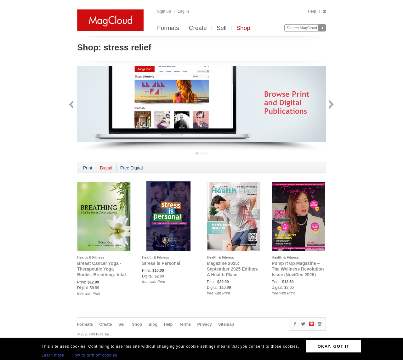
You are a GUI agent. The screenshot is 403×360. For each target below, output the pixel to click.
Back (72, 105)
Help (312, 11)
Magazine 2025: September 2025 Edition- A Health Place (232, 269)
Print (87, 167)
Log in (183, 11)
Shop (243, 28)
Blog (152, 324)
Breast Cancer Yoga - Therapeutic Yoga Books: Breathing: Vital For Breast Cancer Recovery (101, 275)
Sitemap (226, 324)
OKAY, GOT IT (333, 346)
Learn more (53, 355)
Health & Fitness (90, 257)
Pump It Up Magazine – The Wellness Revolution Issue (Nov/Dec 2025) (298, 269)
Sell (222, 28)
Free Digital (131, 167)
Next (331, 105)
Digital (106, 167)
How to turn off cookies (94, 355)
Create (198, 28)
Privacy (204, 324)
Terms (185, 324)
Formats (168, 28)
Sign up (164, 11)
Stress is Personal (161, 263)
